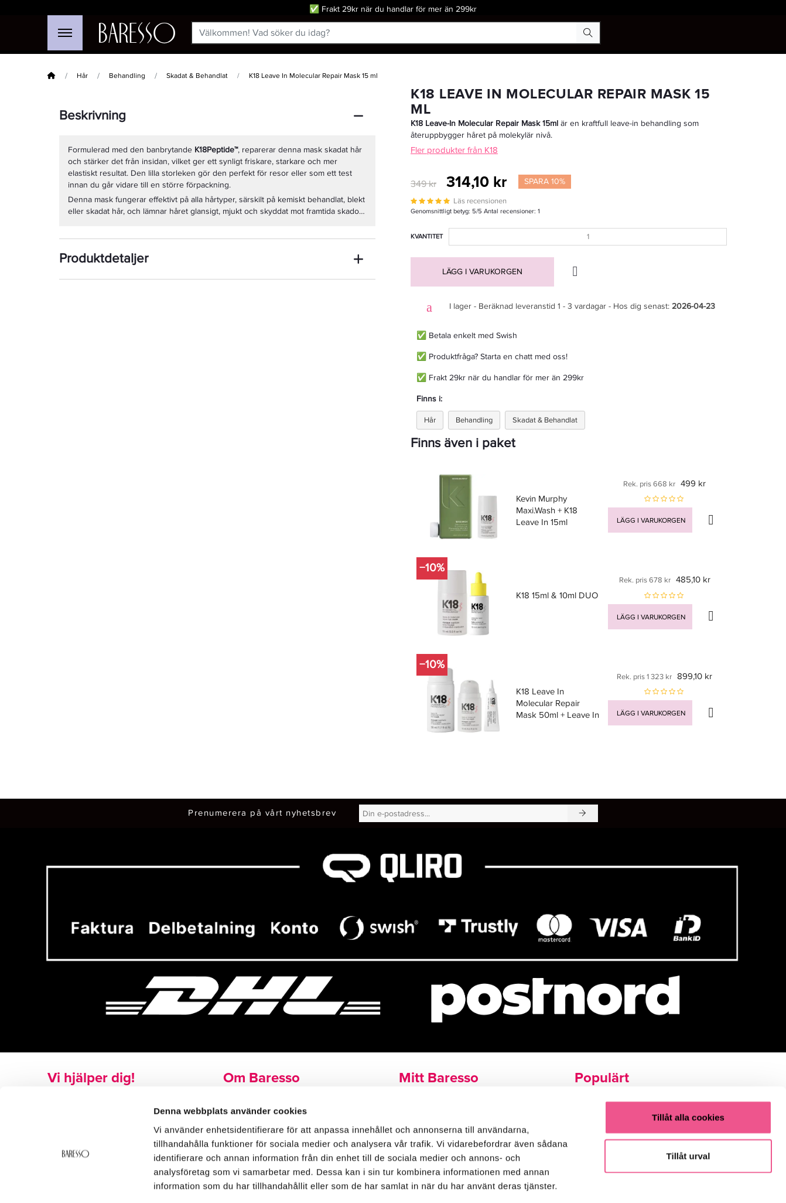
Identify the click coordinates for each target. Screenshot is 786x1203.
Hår (82, 75)
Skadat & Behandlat (197, 75)
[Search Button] (588, 32)
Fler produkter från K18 (454, 150)
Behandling (127, 75)
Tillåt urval (688, 1103)
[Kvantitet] (588, 237)
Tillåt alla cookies (688, 1064)
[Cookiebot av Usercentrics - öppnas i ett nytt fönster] (76, 1180)
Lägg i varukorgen (482, 272)
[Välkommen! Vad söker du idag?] (384, 32)
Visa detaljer (636, 1180)
